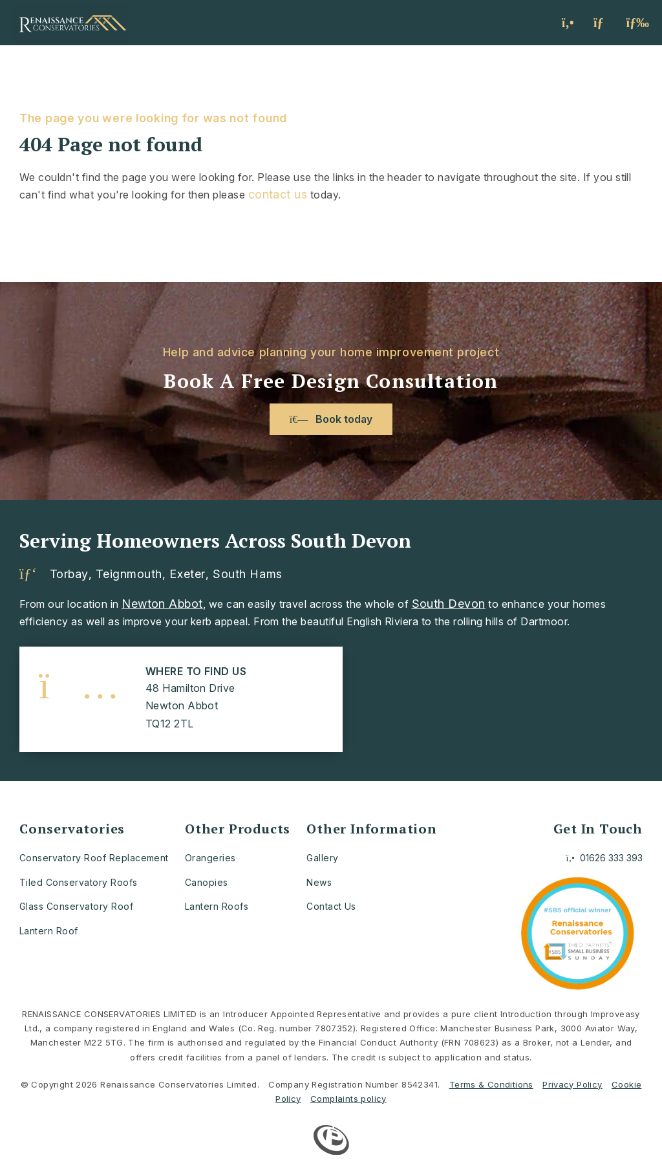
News (319, 882)
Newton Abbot (162, 603)
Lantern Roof (48, 930)
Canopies (206, 882)
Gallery (322, 857)
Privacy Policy (572, 1084)
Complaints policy (348, 1098)
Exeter (187, 574)
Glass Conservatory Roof (76, 906)
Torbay (69, 574)
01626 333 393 (604, 857)
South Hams (247, 574)
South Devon (449, 603)
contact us (278, 194)
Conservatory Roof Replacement (94, 857)
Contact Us (331, 906)
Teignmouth (129, 574)
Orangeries (210, 857)
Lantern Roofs (216, 906)
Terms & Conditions (491, 1084)
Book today (331, 419)
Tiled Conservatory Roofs (78, 882)
